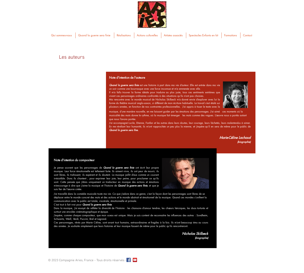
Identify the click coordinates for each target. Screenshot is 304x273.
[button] (95, 35)
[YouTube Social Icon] (135, 260)
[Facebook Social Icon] (128, 260)
